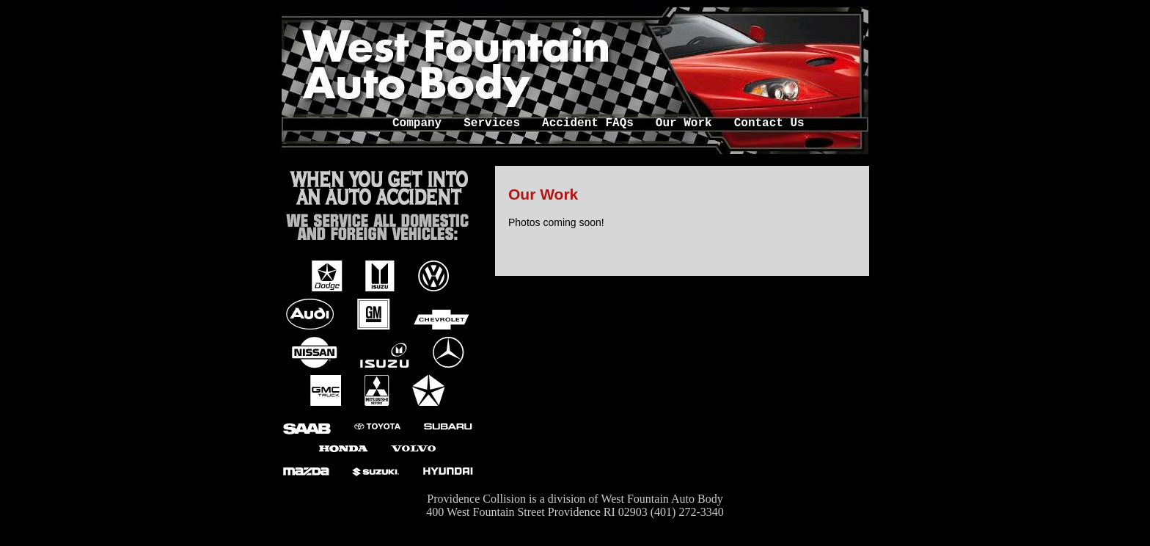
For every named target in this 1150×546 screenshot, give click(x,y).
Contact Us (769, 122)
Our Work (684, 122)
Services (492, 122)
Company (417, 122)
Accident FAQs (588, 122)
